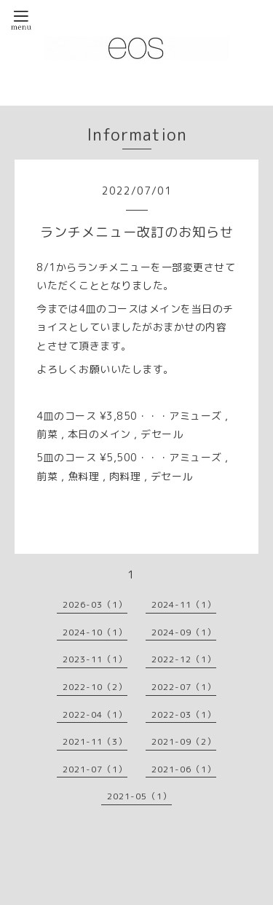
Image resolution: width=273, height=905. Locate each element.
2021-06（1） (183, 769)
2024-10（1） (95, 632)
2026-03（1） (95, 604)
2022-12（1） (183, 659)
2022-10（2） (95, 687)
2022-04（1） (95, 714)
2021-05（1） (139, 796)
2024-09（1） (183, 632)
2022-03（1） (183, 714)
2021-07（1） (95, 769)
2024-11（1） (183, 604)
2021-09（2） (183, 741)
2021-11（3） (95, 741)
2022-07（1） (183, 687)
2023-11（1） (95, 659)
